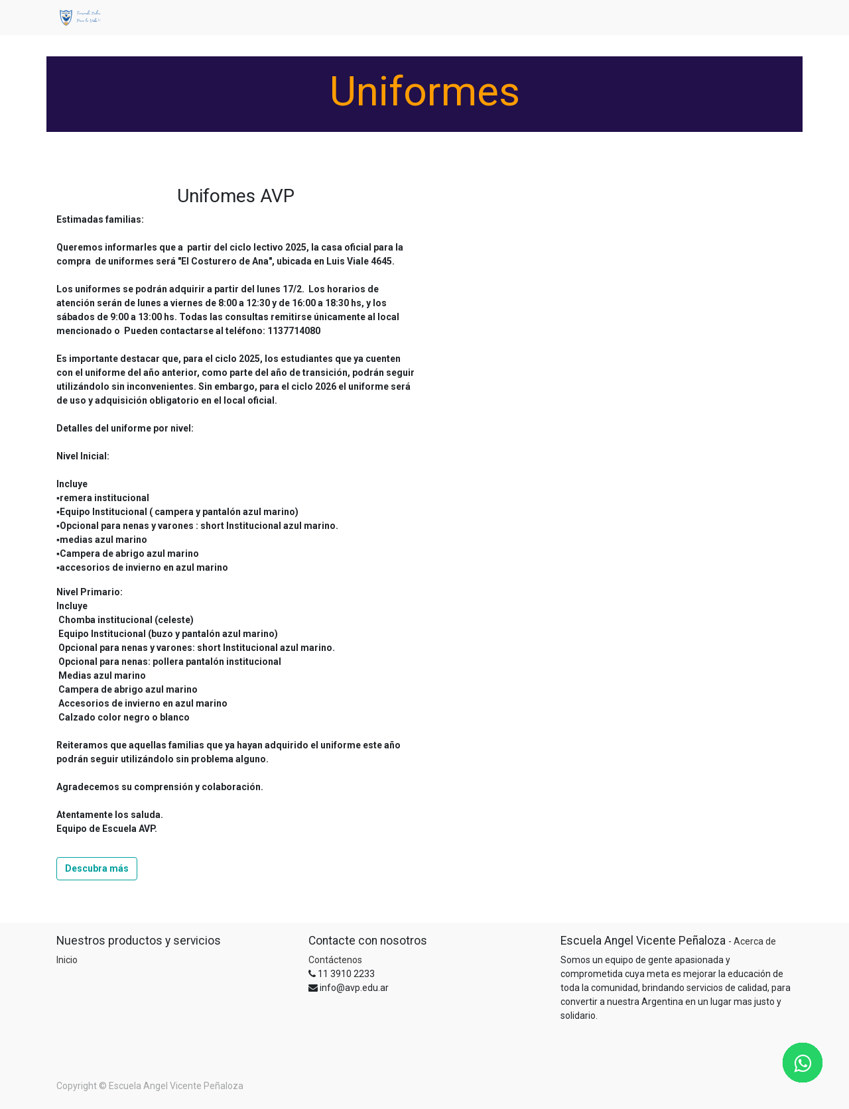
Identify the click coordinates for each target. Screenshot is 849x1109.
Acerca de (755, 941)
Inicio (67, 960)
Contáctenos (335, 960)
